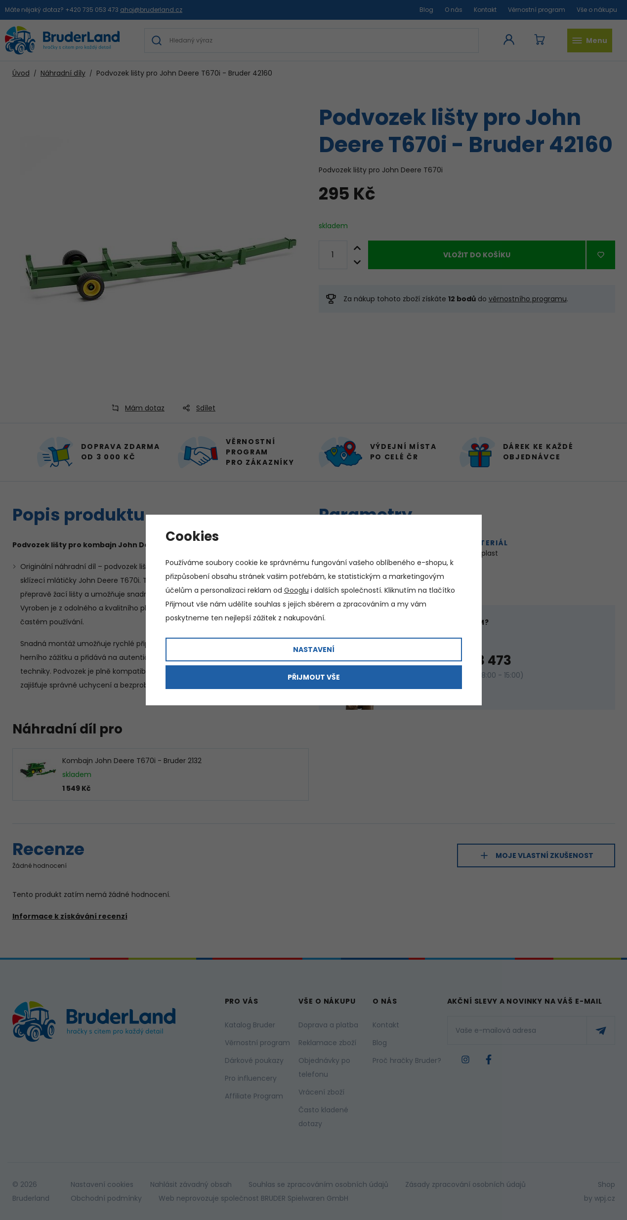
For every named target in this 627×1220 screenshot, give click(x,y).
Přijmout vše (314, 677)
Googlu (296, 590)
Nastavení (313, 649)
